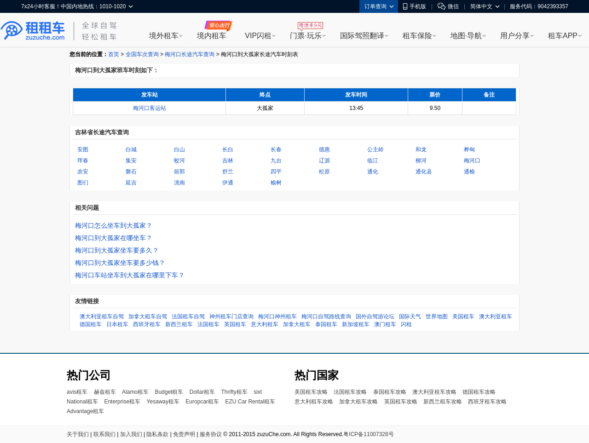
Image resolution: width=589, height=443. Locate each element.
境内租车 (211, 36)
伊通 (227, 182)
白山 (179, 149)
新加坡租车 (356, 324)
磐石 (131, 171)
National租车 (82, 401)
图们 (82, 182)
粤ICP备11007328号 (368, 434)
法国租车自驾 (188, 316)
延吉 (131, 182)
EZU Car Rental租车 (250, 401)
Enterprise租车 (122, 401)
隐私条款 (157, 434)
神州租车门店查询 (231, 316)
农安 (82, 171)
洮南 (179, 182)
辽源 (324, 160)
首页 (113, 54)
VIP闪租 (258, 36)
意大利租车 (264, 324)
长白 (227, 149)
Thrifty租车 (234, 392)
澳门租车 (385, 324)
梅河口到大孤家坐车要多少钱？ (120, 262)
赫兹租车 (105, 392)
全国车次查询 (142, 54)
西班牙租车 (147, 324)
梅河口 (472, 160)
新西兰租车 (179, 324)
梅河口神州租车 (277, 316)
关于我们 (78, 434)
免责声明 (184, 434)
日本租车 (117, 324)
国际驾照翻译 (362, 36)
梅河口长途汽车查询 (189, 54)
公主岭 (375, 149)
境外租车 (164, 36)
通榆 (469, 171)
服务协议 (211, 434)
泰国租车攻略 (389, 392)
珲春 (82, 160)
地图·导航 (466, 36)
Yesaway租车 (162, 401)
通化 (372, 171)
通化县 (424, 171)
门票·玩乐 (305, 36)
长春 (276, 149)
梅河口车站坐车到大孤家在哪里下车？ (130, 275)
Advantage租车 (85, 411)
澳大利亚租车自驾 (102, 316)
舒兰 (227, 171)
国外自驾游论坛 (375, 316)
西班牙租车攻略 (487, 401)
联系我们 (104, 434)
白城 (131, 149)
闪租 (406, 324)
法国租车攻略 (350, 392)
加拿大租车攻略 (358, 401)
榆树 (276, 182)
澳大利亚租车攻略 (434, 392)
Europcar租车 (202, 401)
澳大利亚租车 (495, 316)
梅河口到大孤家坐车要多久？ (117, 250)
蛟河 (179, 160)
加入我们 (131, 434)
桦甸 (469, 149)
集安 (131, 160)
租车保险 (417, 36)
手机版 (414, 6)
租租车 (32, 31)
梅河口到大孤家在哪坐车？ (113, 238)
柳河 (421, 160)
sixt (258, 392)
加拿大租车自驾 (147, 316)
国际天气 (410, 316)
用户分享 (515, 36)
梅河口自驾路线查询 (326, 316)
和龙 (421, 149)
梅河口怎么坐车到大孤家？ (113, 225)
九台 (276, 160)
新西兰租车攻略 (442, 401)
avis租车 (77, 392)
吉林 (227, 160)
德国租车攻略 (479, 392)
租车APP (562, 36)
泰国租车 (326, 324)
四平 (276, 171)
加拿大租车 (297, 324)
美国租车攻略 (311, 392)
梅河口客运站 (149, 108)
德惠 (324, 149)
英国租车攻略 (400, 401)
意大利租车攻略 (313, 401)
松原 (324, 171)
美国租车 (463, 316)
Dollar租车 (202, 392)
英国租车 (235, 324)
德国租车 (91, 324)
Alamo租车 (135, 392)
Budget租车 (169, 392)
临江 (372, 160)
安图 (82, 149)
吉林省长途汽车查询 (102, 132)
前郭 (179, 171)
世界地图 (437, 316)
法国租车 (208, 324)
